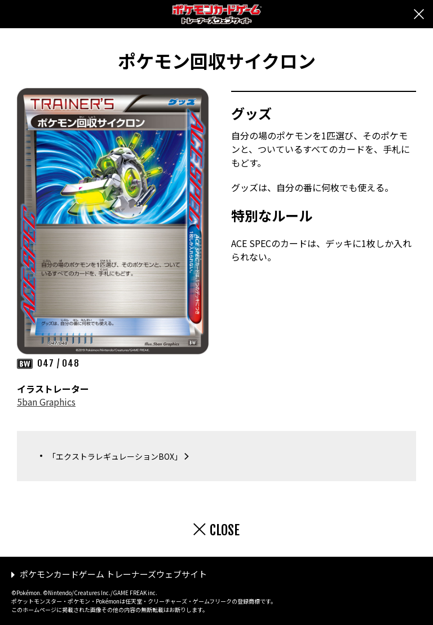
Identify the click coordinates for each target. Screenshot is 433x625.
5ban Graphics (46, 401)
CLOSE (225, 530)
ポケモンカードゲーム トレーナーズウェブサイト (113, 574)
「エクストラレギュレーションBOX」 (115, 456)
